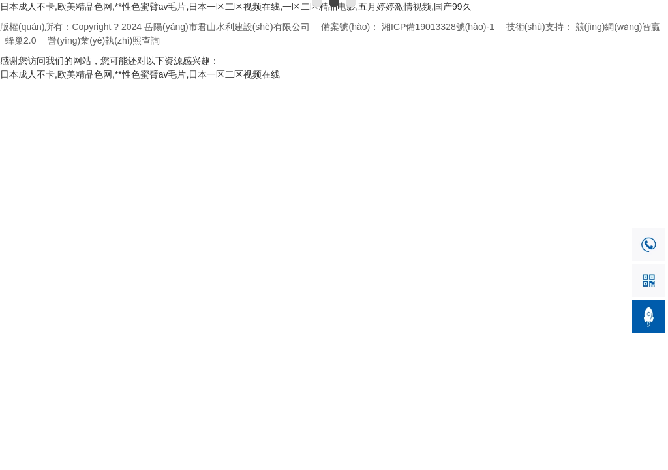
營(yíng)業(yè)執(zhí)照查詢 (104, 40)
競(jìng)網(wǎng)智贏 (618, 27)
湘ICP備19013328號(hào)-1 (438, 27)
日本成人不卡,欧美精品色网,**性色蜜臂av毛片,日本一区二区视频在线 (140, 74)
